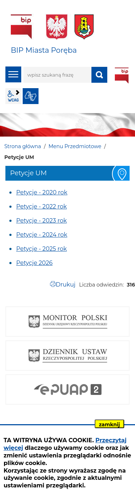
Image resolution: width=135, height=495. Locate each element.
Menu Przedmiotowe (75, 146)
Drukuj (66, 284)
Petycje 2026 (34, 262)
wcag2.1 (13, 96)
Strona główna (22, 146)
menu (13, 74)
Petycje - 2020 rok (41, 192)
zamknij (109, 424)
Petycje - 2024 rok (41, 234)
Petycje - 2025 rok (41, 248)
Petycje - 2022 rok (41, 206)
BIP (122, 75)
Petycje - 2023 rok (41, 220)
